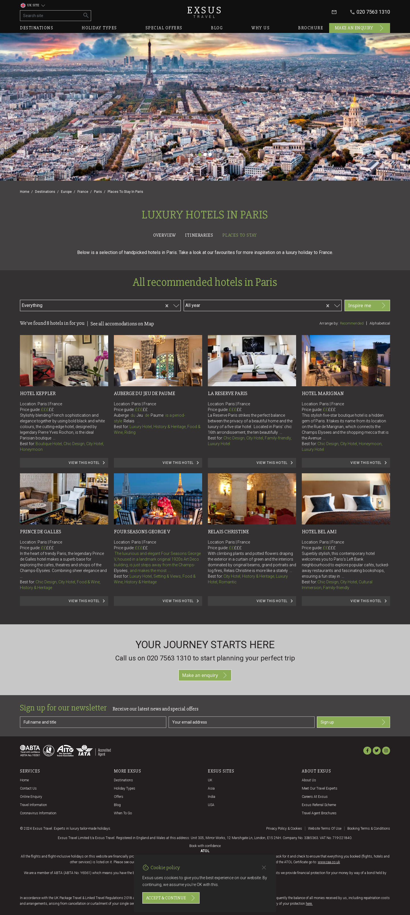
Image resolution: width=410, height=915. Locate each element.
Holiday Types (124, 788)
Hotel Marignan (323, 393)
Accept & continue (171, 898)
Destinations (36, 27)
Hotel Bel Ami (319, 531)
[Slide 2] (205, 154)
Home (24, 192)
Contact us (28, 788)
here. (309, 904)
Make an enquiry (360, 28)
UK (210, 780)
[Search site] (50, 16)
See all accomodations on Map (122, 323)
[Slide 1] (200, 154)
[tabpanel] (205, 432)
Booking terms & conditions (368, 829)
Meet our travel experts (319, 788)
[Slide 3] (210, 154)
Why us (260, 27)
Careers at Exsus (315, 797)
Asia (211, 788)
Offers (118, 797)
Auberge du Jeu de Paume (144, 393)
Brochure (310, 27)
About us (309, 780)
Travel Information (33, 805)
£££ (47, 409)
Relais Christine (228, 531)
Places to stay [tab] (239, 235)
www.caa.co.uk (329, 862)
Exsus (205, 12)
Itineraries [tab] (199, 235)
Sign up (353, 722)
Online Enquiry (31, 797)
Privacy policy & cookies (284, 829)
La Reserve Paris (227, 393)
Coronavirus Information (38, 813)
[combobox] (76, 304)
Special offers (164, 27)
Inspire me (367, 305)
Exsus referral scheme (319, 805)
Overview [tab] (164, 235)
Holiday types (99, 27)
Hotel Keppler (38, 393)
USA (211, 805)
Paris (98, 192)
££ (51, 409)
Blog (217, 27)
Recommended (352, 323)
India (211, 797)
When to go (123, 813)
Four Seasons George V (142, 531)
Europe (66, 192)
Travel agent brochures (319, 813)
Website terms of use (324, 829)
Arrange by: (329, 323)
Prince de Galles (40, 531)
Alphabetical (380, 323)
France (82, 192)
